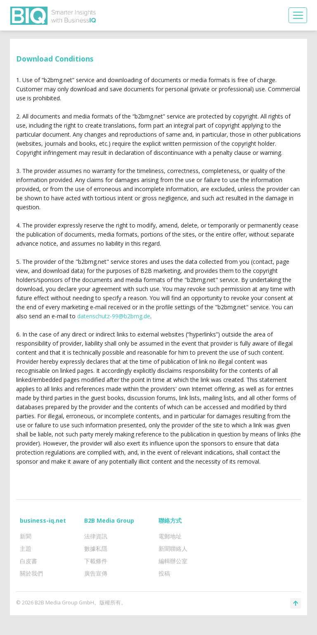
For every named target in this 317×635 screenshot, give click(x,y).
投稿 (164, 573)
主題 (25, 548)
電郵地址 (170, 536)
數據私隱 (95, 548)
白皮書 (28, 561)
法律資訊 (95, 536)
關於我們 (31, 573)
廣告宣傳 (95, 573)
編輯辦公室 (172, 561)
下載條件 (95, 561)
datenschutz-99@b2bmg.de (113, 316)
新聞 (25, 536)
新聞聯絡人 (172, 548)
